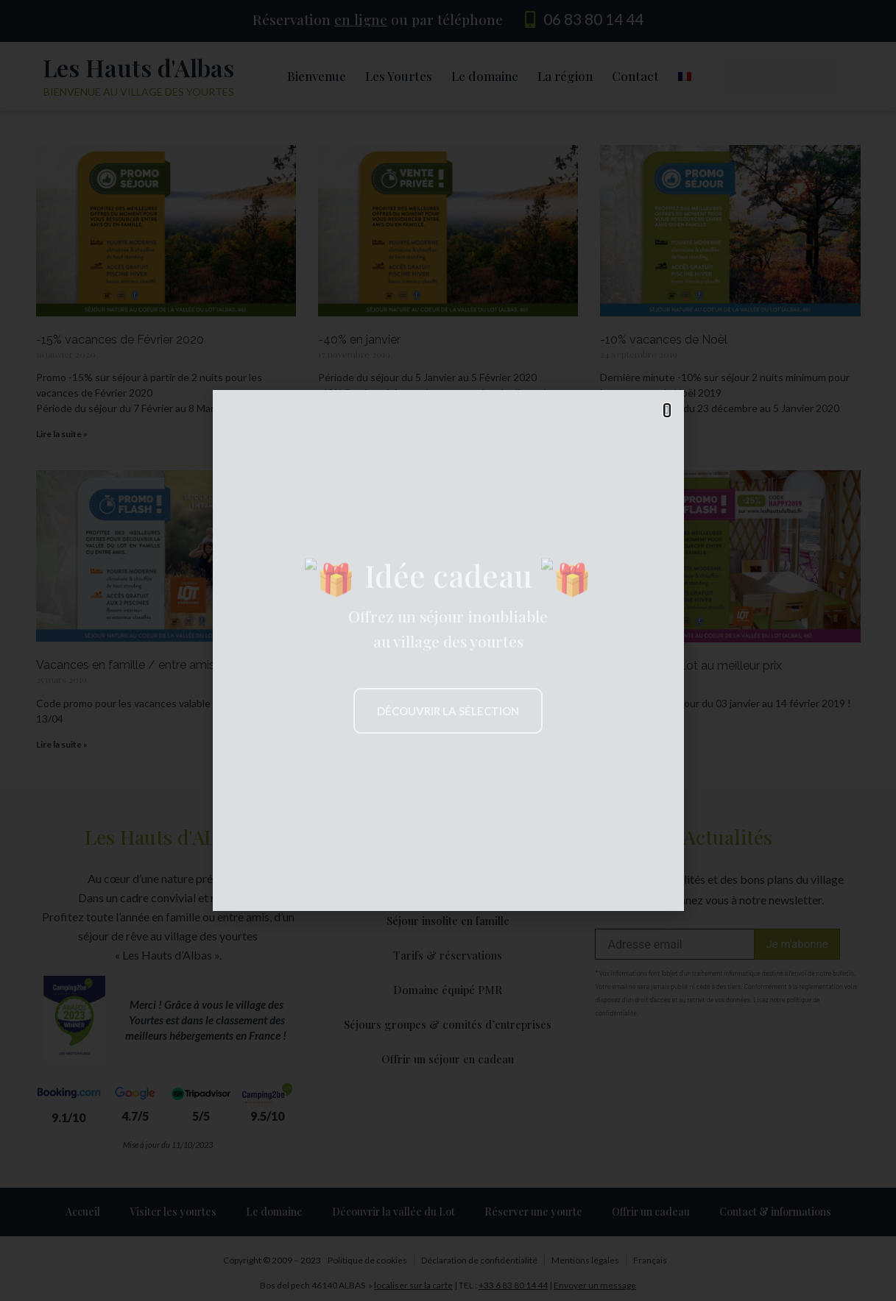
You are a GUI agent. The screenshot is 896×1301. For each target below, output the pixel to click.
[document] (448, 650)
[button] (667, 410)
